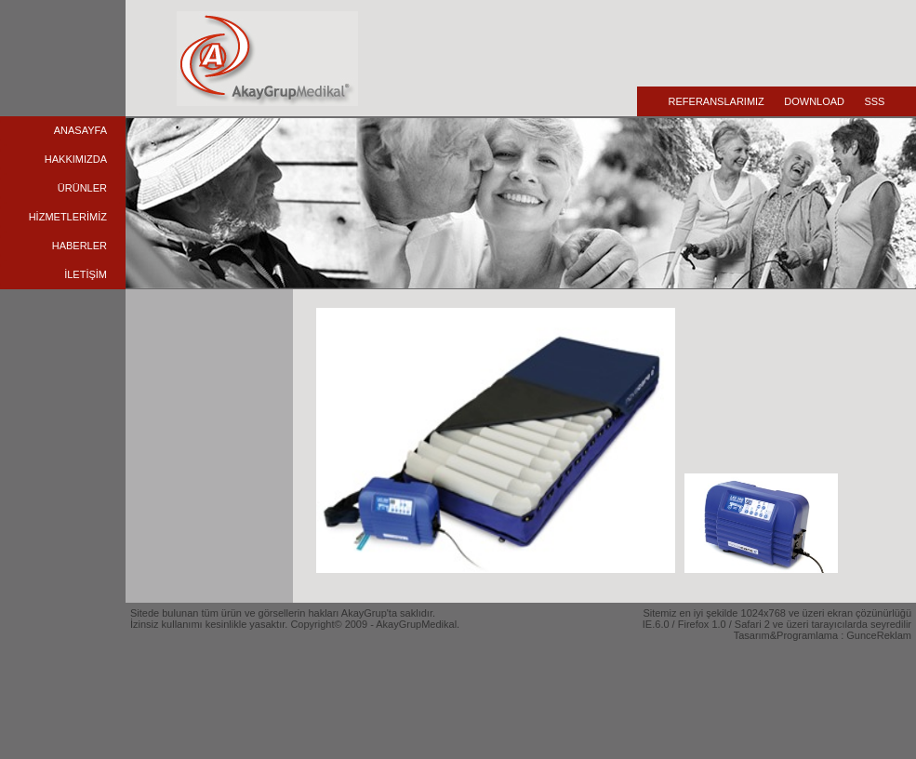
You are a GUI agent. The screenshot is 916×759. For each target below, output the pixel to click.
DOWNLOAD (814, 101)
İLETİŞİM (85, 274)
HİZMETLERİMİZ (68, 216)
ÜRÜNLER (82, 187)
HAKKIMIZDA (76, 159)
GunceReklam (878, 635)
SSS (874, 101)
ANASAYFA (80, 130)
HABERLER (79, 245)
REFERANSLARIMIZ (716, 101)
